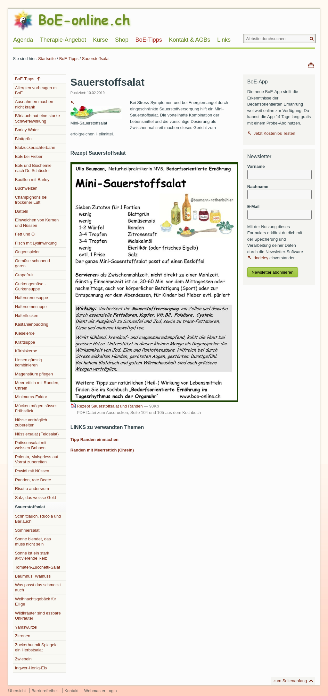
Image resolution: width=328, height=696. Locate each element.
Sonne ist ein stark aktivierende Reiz (32, 556)
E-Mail (253, 206)
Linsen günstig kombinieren (28, 362)
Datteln (21, 211)
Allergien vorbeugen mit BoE (37, 90)
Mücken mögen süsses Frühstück (36, 408)
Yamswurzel (26, 627)
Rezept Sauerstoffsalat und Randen (118, 406)
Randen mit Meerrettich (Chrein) (102, 450)
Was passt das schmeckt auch (38, 587)
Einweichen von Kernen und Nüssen (37, 223)
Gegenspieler (27, 251)
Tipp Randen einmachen (94, 439)
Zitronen (22, 635)
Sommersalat (27, 530)
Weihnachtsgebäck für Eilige (35, 601)
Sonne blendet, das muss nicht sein (33, 541)
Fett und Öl (25, 234)
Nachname (257, 186)
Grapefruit (24, 274)
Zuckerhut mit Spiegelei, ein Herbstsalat (37, 647)
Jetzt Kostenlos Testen (274, 133)
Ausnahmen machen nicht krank (34, 104)
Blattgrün (23, 138)
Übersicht (17, 690)
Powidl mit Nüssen (32, 470)
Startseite (47, 58)
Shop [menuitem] (121, 40)
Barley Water (27, 129)
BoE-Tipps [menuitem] (148, 40)
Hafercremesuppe (31, 297)
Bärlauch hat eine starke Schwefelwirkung (37, 118)
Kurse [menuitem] (100, 40)
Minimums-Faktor (31, 396)
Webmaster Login (100, 690)
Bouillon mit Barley (32, 179)
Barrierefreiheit (45, 690)
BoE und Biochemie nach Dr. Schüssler (33, 168)
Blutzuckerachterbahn (35, 147)
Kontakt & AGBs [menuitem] (189, 40)
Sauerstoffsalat (96, 58)
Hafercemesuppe (31, 306)
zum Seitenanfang (290, 680)
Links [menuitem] (224, 40)
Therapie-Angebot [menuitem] (63, 40)
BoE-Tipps (68, 58)
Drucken (311, 65)
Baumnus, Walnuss (33, 576)
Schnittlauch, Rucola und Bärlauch (38, 519)
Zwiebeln (23, 659)
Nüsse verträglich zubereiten (31, 422)
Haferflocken (26, 315)
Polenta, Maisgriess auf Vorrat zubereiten (36, 459)
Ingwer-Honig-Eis (31, 668)
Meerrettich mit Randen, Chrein (37, 385)
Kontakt (71, 690)
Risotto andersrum (32, 488)
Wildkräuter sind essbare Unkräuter (38, 616)
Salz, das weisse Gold (35, 497)
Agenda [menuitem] (23, 40)
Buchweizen (26, 188)
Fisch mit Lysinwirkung (36, 243)
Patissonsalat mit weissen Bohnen (30, 445)
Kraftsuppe (25, 342)
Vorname (256, 166)
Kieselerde (25, 333)
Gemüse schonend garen (32, 263)
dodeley (261, 257)
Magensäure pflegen (34, 374)
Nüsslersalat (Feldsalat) (37, 434)
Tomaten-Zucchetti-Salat (37, 567)
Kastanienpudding (31, 324)
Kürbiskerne (26, 350)
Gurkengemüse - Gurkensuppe (30, 286)
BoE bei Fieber (29, 156)
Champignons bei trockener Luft (31, 200)
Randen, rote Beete (33, 479)
